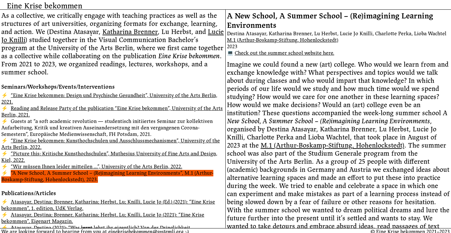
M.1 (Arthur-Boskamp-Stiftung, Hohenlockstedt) (282, 40)
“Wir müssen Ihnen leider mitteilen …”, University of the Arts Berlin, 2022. (96, 166)
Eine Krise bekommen (44, 6)
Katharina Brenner (130, 32)
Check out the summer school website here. (284, 53)
